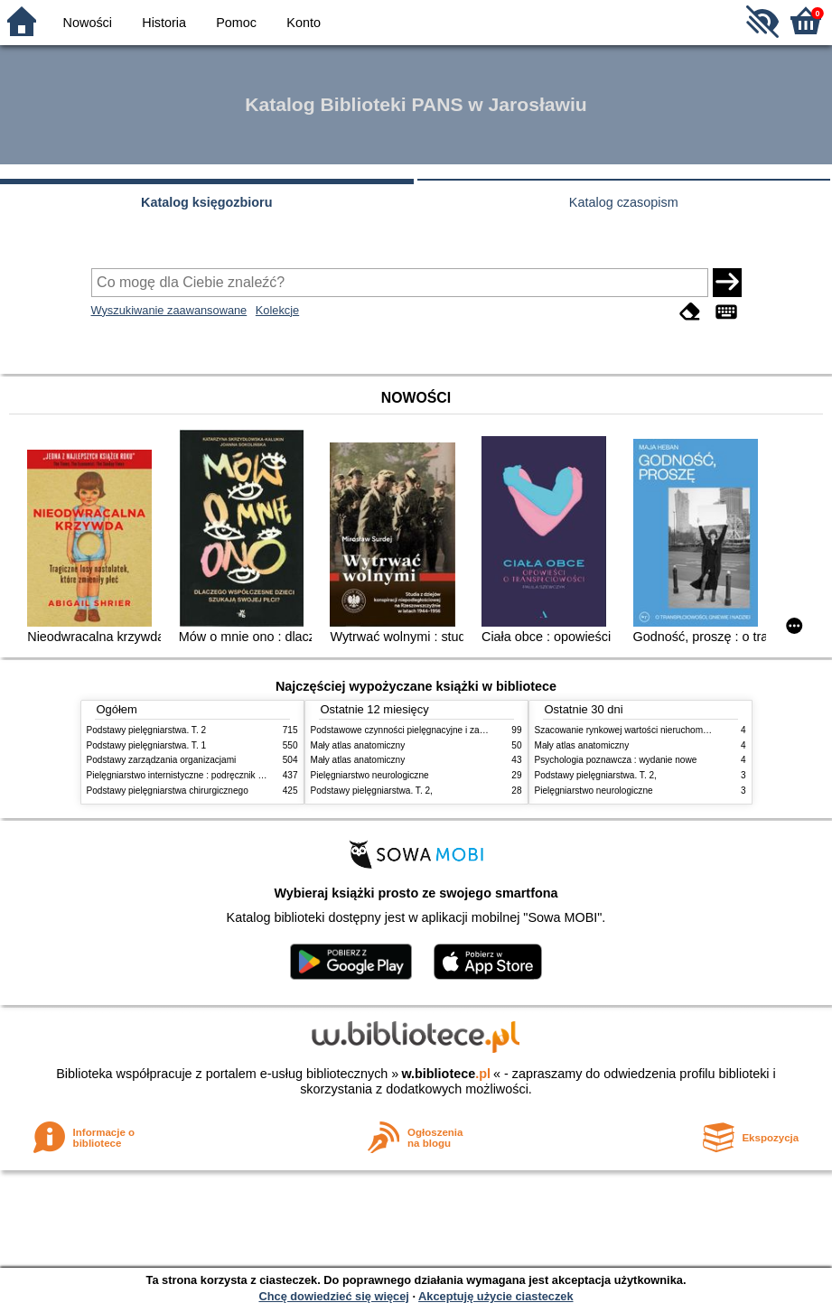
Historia (164, 22)
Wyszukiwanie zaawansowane (169, 310)
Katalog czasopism (623, 202)
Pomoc (236, 22)
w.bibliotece (446, 1073)
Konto (303, 22)
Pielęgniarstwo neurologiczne (370, 775)
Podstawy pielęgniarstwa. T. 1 (147, 745)
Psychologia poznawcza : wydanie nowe (616, 760)
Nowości (87, 22)
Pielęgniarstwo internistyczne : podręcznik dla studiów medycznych (222, 775)
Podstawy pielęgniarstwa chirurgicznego (167, 791)
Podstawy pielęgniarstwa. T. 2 (147, 730)
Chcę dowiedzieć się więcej (333, 1296)
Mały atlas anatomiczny (358, 745)
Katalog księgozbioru (207, 202)
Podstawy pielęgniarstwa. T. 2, (372, 791)
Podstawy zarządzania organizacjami (162, 760)
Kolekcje (277, 310)
